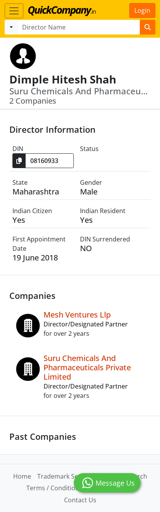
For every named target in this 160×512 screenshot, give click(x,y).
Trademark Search (64, 476)
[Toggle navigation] (14, 10)
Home (22, 476)
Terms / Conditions (54, 488)
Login (142, 10)
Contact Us (80, 500)
